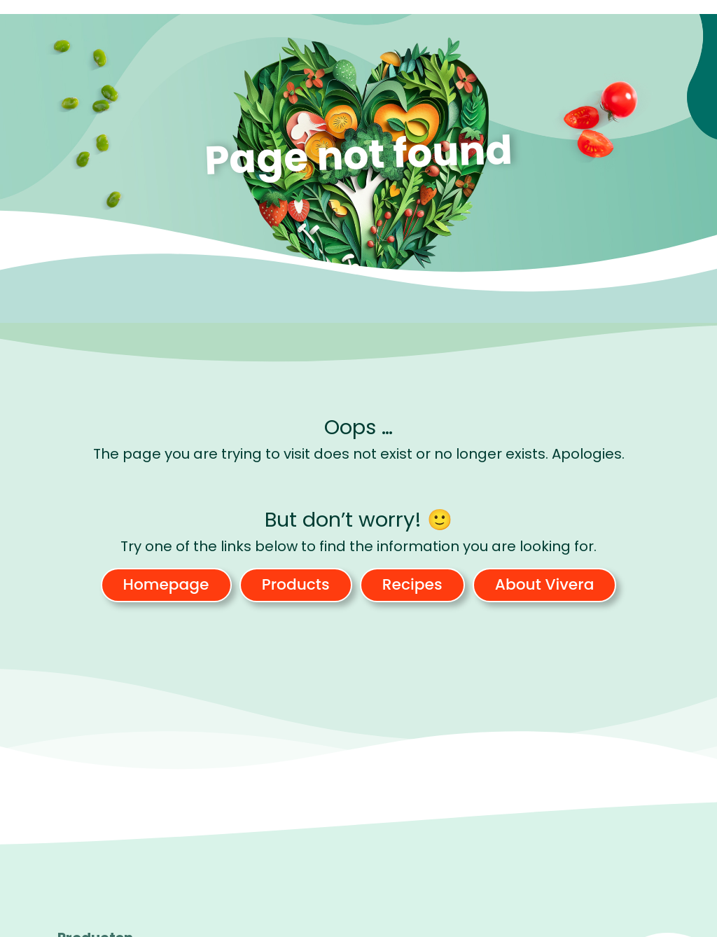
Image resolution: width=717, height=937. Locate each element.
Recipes (412, 584)
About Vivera (544, 584)
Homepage (166, 584)
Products (296, 584)
